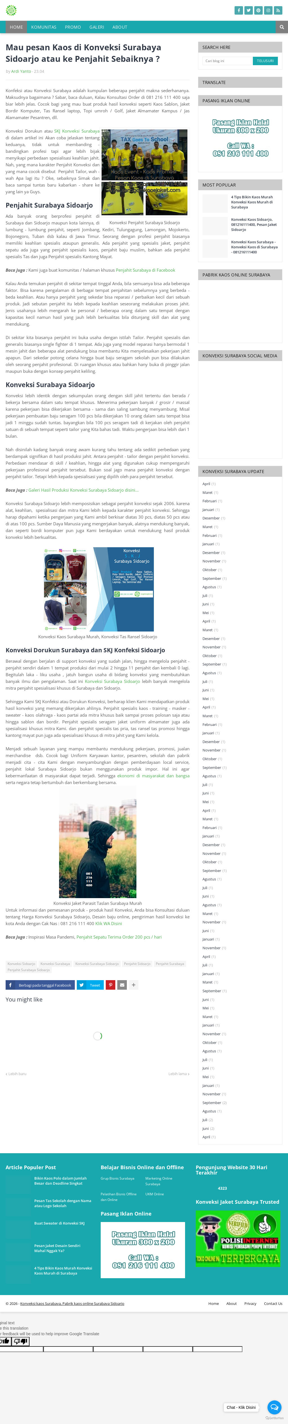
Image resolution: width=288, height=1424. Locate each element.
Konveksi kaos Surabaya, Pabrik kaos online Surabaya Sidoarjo (72, 1303)
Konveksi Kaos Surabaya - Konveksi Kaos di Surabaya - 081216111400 (254, 247)
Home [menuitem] (16, 27)
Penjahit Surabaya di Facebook (145, 270)
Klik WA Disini (109, 923)
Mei (208, 613)
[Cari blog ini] (226, 61)
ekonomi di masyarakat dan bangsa (153, 775)
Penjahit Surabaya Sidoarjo (29, 969)
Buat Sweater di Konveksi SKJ (59, 1223)
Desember (213, 518)
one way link (26, 1161)
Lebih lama (177, 1073)
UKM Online (154, 1194)
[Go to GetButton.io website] (275, 1418)
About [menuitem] (119, 27)
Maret (210, 493)
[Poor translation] (21, 1341)
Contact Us (273, 1303)
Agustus (212, 587)
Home (213, 1303)
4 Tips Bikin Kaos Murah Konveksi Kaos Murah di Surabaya (252, 202)
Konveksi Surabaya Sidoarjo (112, 681)
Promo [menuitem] (73, 27)
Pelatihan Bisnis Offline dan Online (119, 1197)
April (209, 484)
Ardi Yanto (21, 71)
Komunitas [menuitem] (44, 27)
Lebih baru (17, 1073)
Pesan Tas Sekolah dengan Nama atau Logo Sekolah (62, 1203)
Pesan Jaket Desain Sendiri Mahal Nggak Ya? (57, 1248)
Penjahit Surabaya (170, 963)
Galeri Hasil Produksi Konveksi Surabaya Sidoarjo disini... (83, 490)
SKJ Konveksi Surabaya (77, 131)
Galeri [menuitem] (96, 27)
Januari (211, 510)
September (214, 579)
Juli (207, 596)
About (231, 1303)
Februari (212, 501)
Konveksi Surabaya (55, 963)
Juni (208, 604)
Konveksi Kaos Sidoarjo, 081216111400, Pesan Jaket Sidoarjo (254, 224)
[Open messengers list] (274, 1407)
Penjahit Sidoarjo (137, 963)
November (214, 561)
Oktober (212, 570)
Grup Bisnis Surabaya (117, 1178)
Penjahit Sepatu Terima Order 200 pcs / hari (119, 937)
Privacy (250, 1303)
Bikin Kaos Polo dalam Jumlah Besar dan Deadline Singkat (60, 1181)
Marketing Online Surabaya (158, 1181)
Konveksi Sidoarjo (21, 963)
